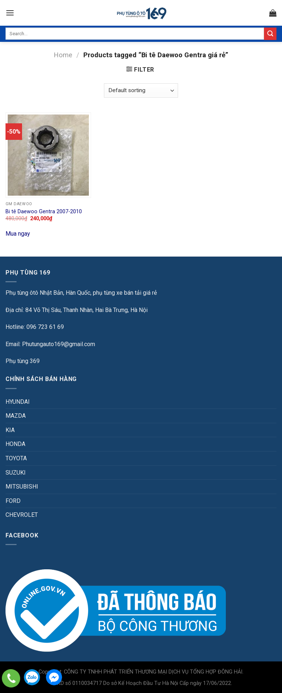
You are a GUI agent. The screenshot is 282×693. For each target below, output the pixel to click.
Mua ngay (18, 233)
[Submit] (270, 34)
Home (63, 55)
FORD (13, 500)
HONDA (15, 443)
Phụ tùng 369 (23, 361)
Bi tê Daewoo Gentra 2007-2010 (44, 211)
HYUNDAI (18, 401)
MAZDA (16, 415)
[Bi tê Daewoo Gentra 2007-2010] (48, 155)
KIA (10, 430)
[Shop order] (141, 90)
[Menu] (10, 13)
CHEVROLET (22, 514)
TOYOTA (16, 458)
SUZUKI (16, 472)
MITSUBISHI (22, 486)
